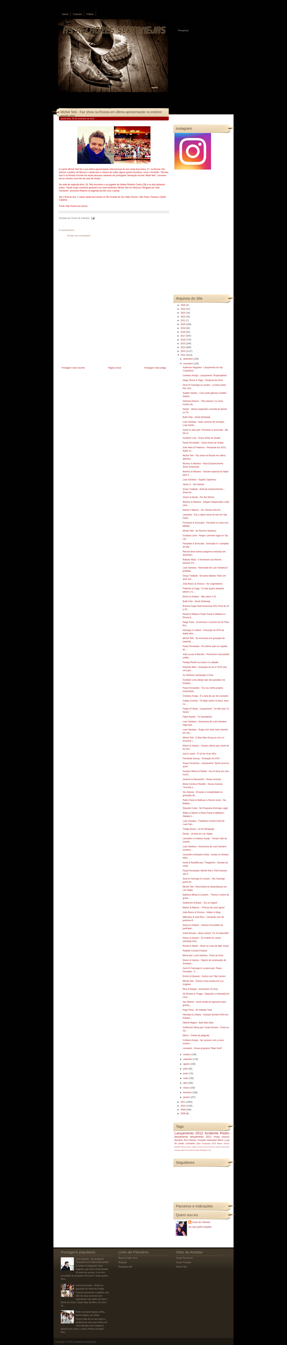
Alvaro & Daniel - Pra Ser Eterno (198, 497)
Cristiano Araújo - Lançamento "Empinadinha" (205, 375)
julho (186, 1068)
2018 (183, 332)
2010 (183, 1106)
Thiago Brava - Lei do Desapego (198, 829)
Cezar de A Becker (201, 1222)
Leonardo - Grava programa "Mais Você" (202, 1048)
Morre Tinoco (223, 1143)
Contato (77, 14)
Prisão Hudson (221, 1137)
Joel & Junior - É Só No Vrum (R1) (199, 753)
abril (185, 1083)
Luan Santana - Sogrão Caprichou (199, 479)
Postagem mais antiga (155, 368)
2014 (183, 347)
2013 (183, 351)
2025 (183, 305)
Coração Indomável (207, 1140)
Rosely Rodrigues (201, 1150)
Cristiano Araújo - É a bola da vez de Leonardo (205, 696)
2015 (183, 343)
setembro (188, 1059)
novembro (188, 363)
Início (65, 14)
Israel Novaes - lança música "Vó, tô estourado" (206, 933)
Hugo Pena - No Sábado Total (197, 1010)
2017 (183, 336)
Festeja (177, 1150)
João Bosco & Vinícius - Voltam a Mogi (201, 912)
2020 (183, 324)
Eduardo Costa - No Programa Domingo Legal (205, 808)
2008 (183, 1113)
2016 (183, 339)
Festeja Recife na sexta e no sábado (200, 662)
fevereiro (187, 1092)
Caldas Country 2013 (199, 1147)
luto (209, 1150)
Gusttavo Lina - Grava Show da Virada (201, 438)
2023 (183, 313)
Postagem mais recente (73, 368)
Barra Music (186, 1147)
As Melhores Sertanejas (84, 1342)
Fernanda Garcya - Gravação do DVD (201, 758)
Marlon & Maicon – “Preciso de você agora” (204, 907)
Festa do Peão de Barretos (218, 1147)
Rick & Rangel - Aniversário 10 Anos (200, 989)
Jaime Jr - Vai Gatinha (193, 484)
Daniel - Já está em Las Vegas (198, 833)
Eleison (193, 1140)
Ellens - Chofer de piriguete (196, 1035)
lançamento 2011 (201, 1136)
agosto (186, 1064)
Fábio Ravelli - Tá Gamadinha (197, 717)
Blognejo (122, 1262)
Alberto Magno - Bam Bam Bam (198, 1022)
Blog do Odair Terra (127, 1258)
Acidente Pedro (217, 1133)
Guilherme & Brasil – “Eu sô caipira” (200, 903)
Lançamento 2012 (188, 1133)
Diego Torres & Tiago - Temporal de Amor (203, 380)
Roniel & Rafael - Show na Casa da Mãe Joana (206, 946)
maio (186, 1078)
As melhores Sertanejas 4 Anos (198, 675)
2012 (183, 355)
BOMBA (177, 1147)
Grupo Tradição (183, 1262)
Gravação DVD (209, 1143)
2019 (183, 328)
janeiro (186, 1097)
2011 (183, 1102)
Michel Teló (181, 1267)
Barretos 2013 (181, 1140)
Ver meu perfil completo (199, 1227)
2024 (183, 309)
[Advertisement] (86, 340)
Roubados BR (125, 1267)
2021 (183, 320)
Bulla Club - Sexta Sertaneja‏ (196, 417)
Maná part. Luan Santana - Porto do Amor (203, 955)
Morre (220, 1140)
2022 (183, 316)
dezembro (188, 359)
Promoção (189, 1150)
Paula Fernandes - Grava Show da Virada (203, 442)
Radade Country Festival (195, 950)
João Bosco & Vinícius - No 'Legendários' (203, 584)
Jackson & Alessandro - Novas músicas (202, 779)
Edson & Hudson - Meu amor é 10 (199, 596)
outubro (187, 1054)
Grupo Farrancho (184, 1258)
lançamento (181, 1136)
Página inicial (114, 368)
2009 (183, 1109)
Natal (183, 1150)
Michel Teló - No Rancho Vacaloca (199, 531)
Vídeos (90, 14)
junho (186, 1073)
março (186, 1087)
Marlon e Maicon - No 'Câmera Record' (202, 510)
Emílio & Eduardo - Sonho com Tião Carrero (204, 976)
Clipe (198, 1143)
